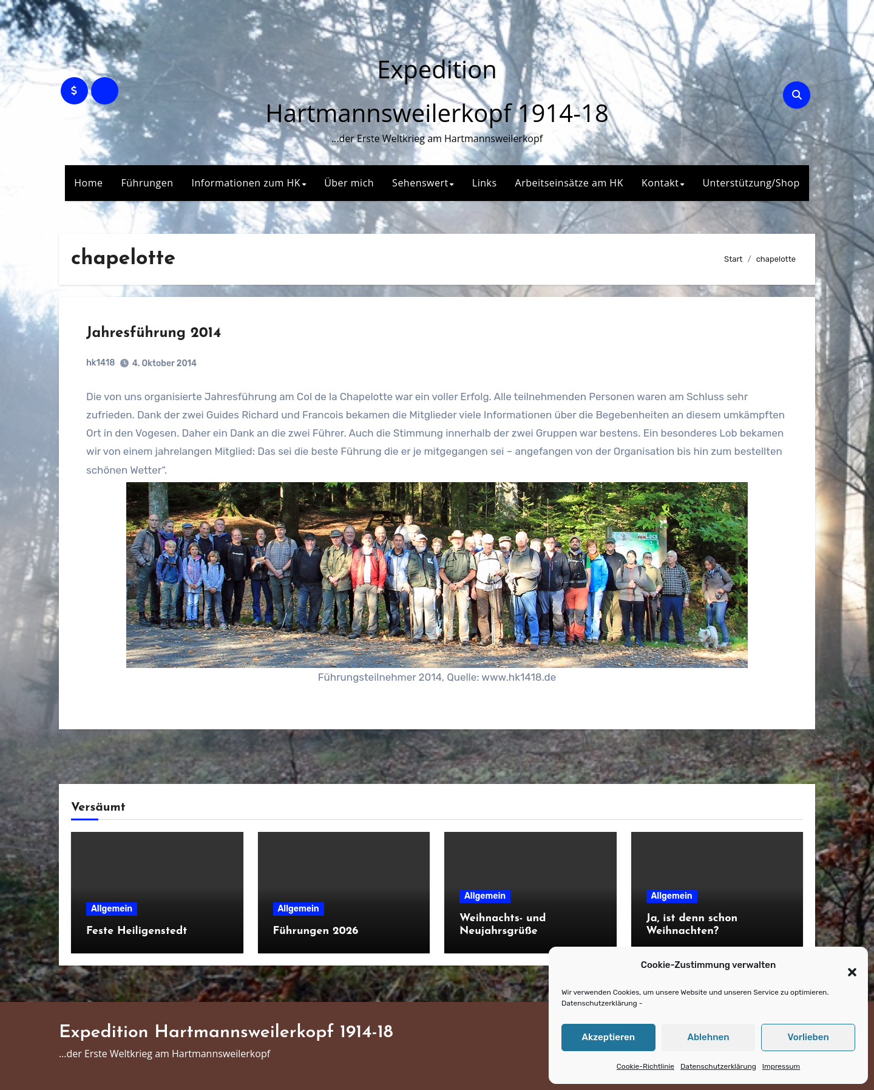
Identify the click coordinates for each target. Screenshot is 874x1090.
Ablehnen (708, 1037)
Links (484, 182)
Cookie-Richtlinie (645, 1066)
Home (88, 182)
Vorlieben (808, 1037)
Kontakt (660, 182)
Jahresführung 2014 (153, 333)
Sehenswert (420, 182)
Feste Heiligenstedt (136, 931)
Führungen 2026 (316, 931)
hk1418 (100, 363)
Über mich (349, 182)
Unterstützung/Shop (750, 182)
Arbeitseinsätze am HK (569, 182)
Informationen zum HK (246, 182)
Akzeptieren (608, 1037)
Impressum (781, 1066)
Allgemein (111, 909)
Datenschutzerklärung (599, 1003)
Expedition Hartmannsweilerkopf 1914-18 (226, 1032)
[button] (846, 965)
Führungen (147, 182)
